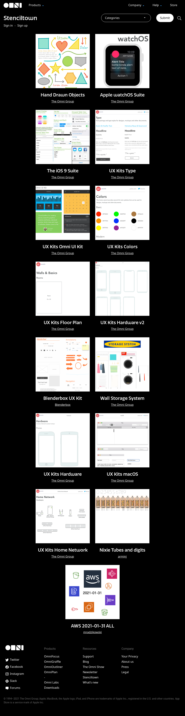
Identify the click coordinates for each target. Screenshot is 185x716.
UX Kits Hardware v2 (122, 322)
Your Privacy (129, 656)
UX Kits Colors (122, 246)
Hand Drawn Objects (63, 95)
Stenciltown (23, 17)
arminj (122, 556)
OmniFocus (51, 656)
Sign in (8, 25)
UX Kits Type (122, 170)
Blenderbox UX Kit (63, 398)
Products (35, 5)
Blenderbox (63, 404)
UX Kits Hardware (62, 473)
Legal (125, 671)
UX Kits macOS (122, 473)
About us (127, 661)
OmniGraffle (52, 661)
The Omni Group (62, 101)
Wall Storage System (122, 398)
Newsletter (90, 671)
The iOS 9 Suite (62, 170)
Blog (86, 661)
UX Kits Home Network (63, 549)
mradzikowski (92, 632)
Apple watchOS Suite (122, 95)
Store (173, 5)
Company (135, 5)
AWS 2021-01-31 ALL (92, 625)
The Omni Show (93, 666)
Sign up (22, 25)
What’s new (90, 682)
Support (88, 656)
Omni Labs (51, 682)
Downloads (51, 687)
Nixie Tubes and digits (122, 549)
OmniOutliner (53, 666)
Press (125, 666)
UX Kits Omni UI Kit (63, 246)
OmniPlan (50, 671)
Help (156, 5)
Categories (112, 18)
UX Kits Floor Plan (62, 322)
